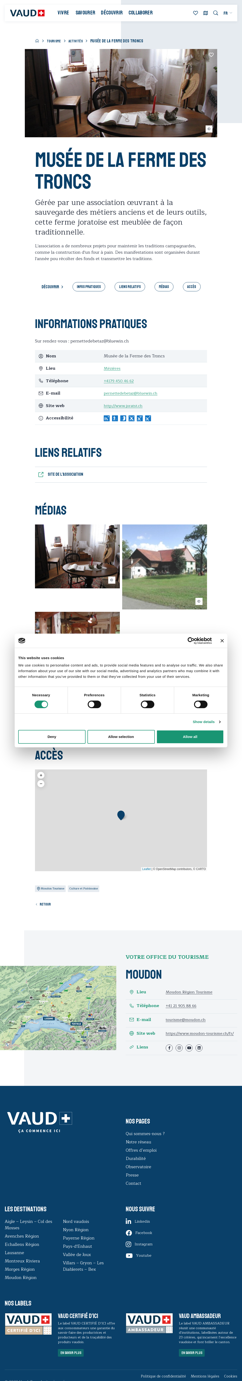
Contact (133, 1191)
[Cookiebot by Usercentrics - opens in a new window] (191, 640)
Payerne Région (79, 1246)
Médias (167, 287)
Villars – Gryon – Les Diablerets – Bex (83, 1274)
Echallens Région (22, 1253)
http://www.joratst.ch (125, 406)
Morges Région (20, 1277)
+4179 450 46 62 (120, 381)
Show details (204, 722)
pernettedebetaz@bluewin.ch (133, 394)
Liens (138, 1055)
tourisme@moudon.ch (187, 1023)
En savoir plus (74, 1363)
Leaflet (146, 872)
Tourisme (55, 41)
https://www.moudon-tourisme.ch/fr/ (188, 1040)
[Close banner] (222, 640)
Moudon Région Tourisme (191, 996)
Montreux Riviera (22, 1269)
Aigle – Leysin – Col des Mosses (28, 1233)
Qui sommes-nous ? (145, 1142)
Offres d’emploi (141, 1158)
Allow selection (121, 737)
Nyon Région (76, 1238)
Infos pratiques (84, 287)
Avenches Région (22, 1244)
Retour (47, 908)
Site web (142, 1037)
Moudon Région (21, 1286)
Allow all (190, 737)
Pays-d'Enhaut (77, 1254)
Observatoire (138, 1175)
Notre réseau (138, 1150)
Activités (79, 41)
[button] (121, 818)
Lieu (137, 996)
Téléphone (144, 1010)
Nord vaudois (76, 1230)
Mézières (113, 369)
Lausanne (14, 1261)
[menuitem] (224, 15)
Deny (52, 737)
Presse (132, 1183)
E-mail (140, 1024)
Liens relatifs (129, 287)
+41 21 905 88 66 (182, 1009)
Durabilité (136, 1167)
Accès (197, 287)
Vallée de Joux (77, 1263)
